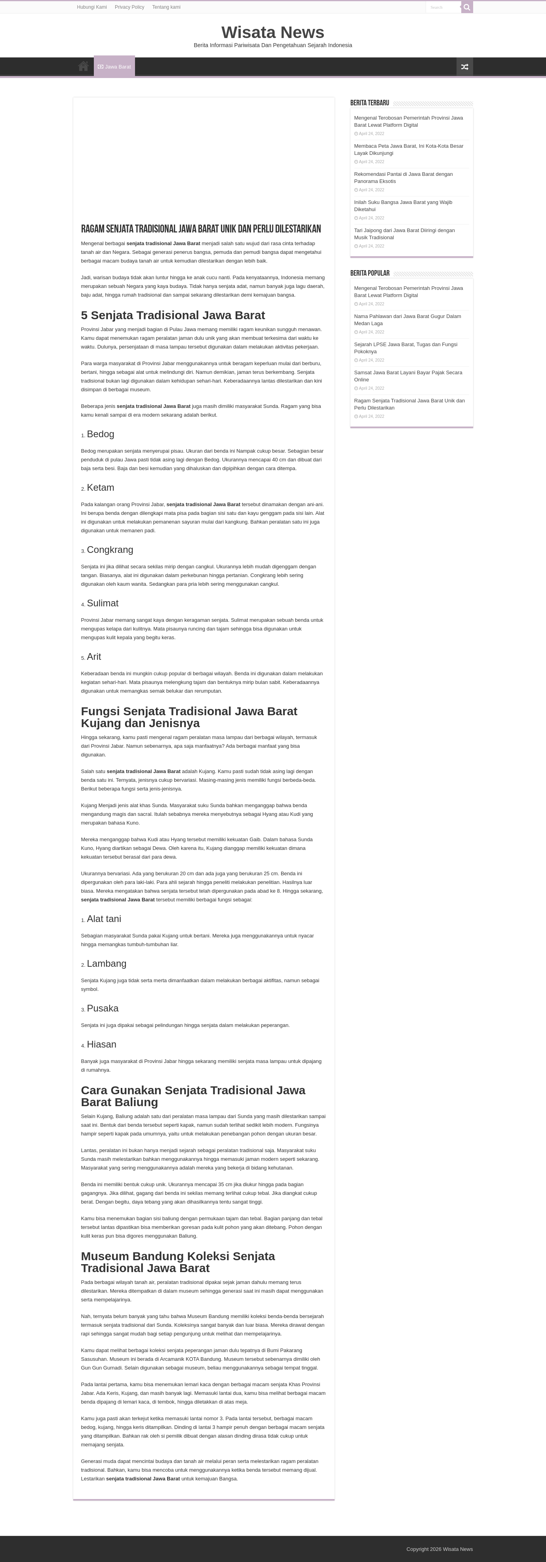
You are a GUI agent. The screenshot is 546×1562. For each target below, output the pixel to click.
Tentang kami (166, 7)
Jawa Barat (114, 67)
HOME (83, 65)
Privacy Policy (130, 7)
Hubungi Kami (92, 7)
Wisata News (272, 32)
